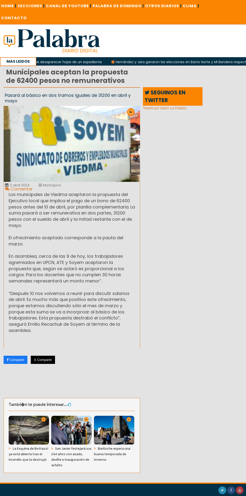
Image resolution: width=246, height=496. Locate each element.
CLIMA (191, 6)
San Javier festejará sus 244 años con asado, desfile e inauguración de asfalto (71, 457)
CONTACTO (14, 18)
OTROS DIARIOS (163, 6)
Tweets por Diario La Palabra (164, 108)
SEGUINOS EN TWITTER (165, 96)
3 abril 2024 (17, 185)
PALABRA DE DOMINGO (118, 6)
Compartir (15, 360)
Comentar (19, 189)
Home (8, 6)
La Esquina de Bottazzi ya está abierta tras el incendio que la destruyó (28, 454)
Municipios (50, 185)
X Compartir (43, 360)
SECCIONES (31, 6)
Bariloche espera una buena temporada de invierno (112, 454)
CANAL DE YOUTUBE (68, 6)
